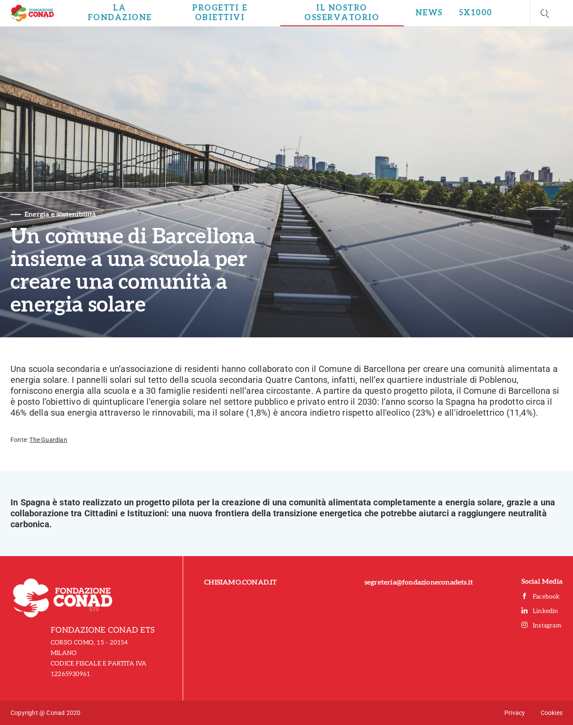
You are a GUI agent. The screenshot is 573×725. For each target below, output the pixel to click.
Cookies (552, 712)
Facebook (540, 596)
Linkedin (540, 611)
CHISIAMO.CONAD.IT (240, 582)
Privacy (514, 712)
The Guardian (48, 439)
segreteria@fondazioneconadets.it (419, 582)
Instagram (541, 625)
